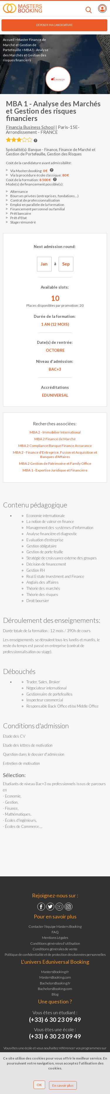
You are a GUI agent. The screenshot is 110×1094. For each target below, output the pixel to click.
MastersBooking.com (55, 977)
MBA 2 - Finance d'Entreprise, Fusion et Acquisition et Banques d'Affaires (55, 454)
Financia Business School (30, 127)
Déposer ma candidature (54, 25)
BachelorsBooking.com (55, 988)
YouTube (59, 907)
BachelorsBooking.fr (55, 983)
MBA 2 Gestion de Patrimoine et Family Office (55, 463)
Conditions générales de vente (55, 949)
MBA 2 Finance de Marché (55, 439)
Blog (55, 994)
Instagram (68, 907)
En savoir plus (63, 1085)
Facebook (41, 907)
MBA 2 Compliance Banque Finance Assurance (55, 445)
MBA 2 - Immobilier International (55, 432)
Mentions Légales (55, 937)
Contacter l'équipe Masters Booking (55, 926)
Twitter (50, 907)
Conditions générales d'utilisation (55, 943)
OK (39, 1085)
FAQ (55, 932)
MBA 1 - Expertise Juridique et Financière (55, 470)
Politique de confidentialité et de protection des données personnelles (55, 954)
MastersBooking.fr (55, 972)
